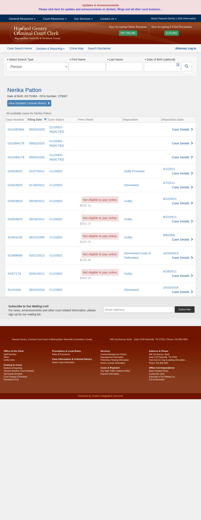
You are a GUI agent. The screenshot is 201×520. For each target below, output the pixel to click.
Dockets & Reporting (13, 368)
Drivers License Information (112, 363)
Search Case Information (63, 362)
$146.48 (85, 260)
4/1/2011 (169, 169)
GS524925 (15, 185)
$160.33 (85, 241)
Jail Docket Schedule (13, 374)
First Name (77, 59)
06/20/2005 (37, 237)
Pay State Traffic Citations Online (115, 371)
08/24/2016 (37, 289)
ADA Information (186, 18)
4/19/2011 (170, 271)
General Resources (22, 18)
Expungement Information (112, 357)
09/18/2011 (37, 201)
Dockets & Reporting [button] (50, 48)
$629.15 (85, 205)
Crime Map (76, 48)
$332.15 (85, 223)
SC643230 (15, 237)
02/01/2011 (37, 273)
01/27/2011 (37, 171)
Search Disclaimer (99, 48)
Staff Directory (10, 354)
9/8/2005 (169, 235)
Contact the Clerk (156, 374)
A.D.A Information (157, 379)
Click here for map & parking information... (168, 360)
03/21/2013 (37, 255)
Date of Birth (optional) (160, 59)
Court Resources (54, 18)
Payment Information (109, 374)
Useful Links (9, 360)
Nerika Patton (24, 90)
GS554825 (15, 219)
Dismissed (131, 185)
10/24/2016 (170, 287)
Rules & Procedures (61, 354)
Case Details (180, 129)
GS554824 (15, 201)
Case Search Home (19, 48)
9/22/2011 (170, 198)
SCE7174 (14, 273)
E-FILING (171, 33)
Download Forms (11, 379)
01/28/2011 (37, 185)
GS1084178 (16, 143)
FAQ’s (6, 357)
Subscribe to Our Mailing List (162, 377)
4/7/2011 (169, 182)
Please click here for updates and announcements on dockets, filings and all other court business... (100, 9)
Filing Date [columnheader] (35, 119)
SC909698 (15, 255)
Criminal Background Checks (113, 354)
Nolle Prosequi (134, 171)
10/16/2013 (170, 253)
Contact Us (108, 18)
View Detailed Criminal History (29, 103)
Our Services (83, 18)
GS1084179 (16, 157)
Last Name (115, 59)
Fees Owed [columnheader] (85, 119)
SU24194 (14, 289)
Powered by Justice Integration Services (100, 396)
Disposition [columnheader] (130, 119)
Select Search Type (20, 59)
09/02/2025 (37, 129)
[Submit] (186, 66)
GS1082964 (16, 129)
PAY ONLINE (128, 33)
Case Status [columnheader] (56, 119)
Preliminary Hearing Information (114, 360)
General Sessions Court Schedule (19, 371)
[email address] (138, 309)
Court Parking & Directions (15, 377)
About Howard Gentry (163, 18)
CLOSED (55, 171)
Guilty (128, 201)
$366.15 (85, 278)
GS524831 (15, 171)
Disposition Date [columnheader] (172, 119)
